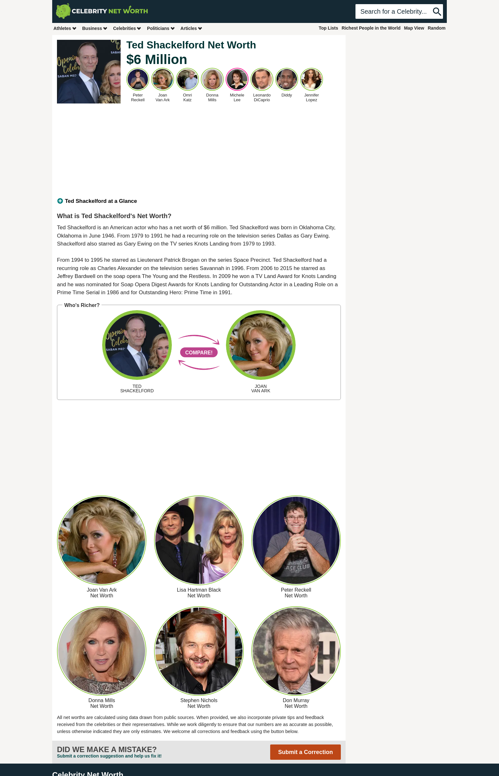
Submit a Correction (305, 752)
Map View (414, 28)
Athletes (65, 28)
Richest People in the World (371, 28)
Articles (191, 28)
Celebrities (127, 28)
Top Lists (328, 28)
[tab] (199, 201)
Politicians (161, 28)
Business (95, 28)
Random (437, 28)
